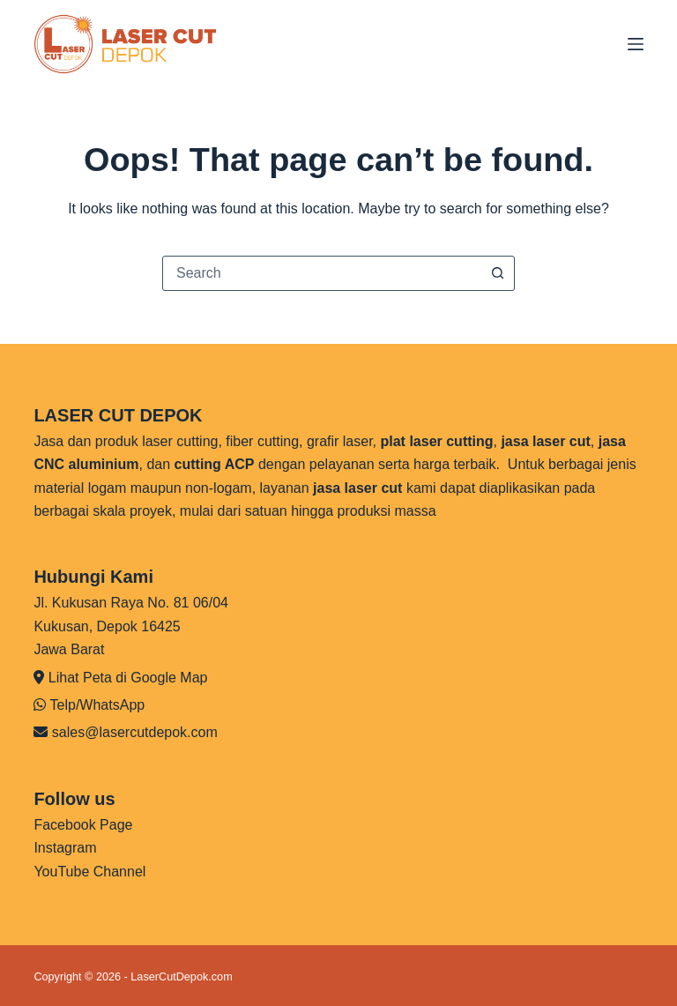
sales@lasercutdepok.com (135, 732)
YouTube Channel (89, 871)
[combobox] (321, 273)
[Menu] (636, 44)
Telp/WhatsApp (97, 704)
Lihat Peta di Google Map (128, 677)
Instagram (64, 847)
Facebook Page (82, 824)
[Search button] (497, 273)
